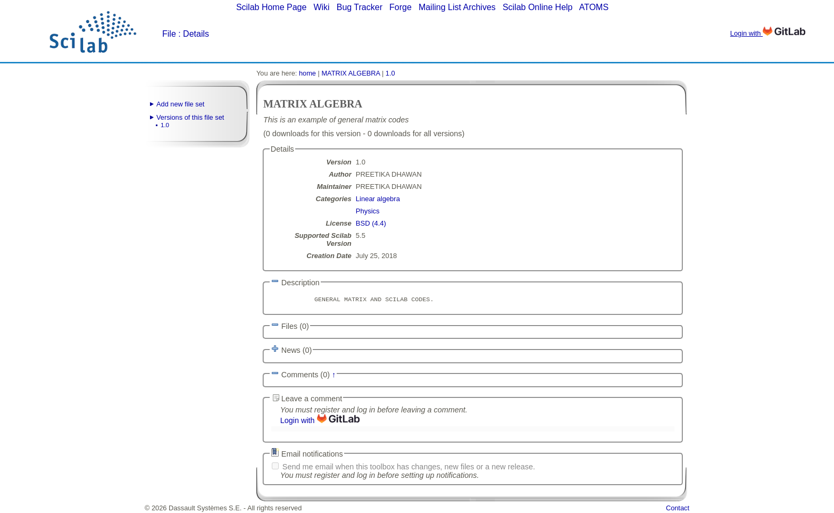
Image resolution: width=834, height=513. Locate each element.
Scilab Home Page (271, 7)
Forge (400, 7)
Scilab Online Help (538, 7)
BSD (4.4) (371, 223)
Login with (767, 33)
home (307, 73)
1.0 (165, 125)
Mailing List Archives (457, 7)
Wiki (321, 7)
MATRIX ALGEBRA (350, 73)
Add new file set (180, 104)
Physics (368, 211)
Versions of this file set (190, 117)
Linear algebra (378, 199)
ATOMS (593, 7)
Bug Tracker (359, 7)
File (169, 33)
